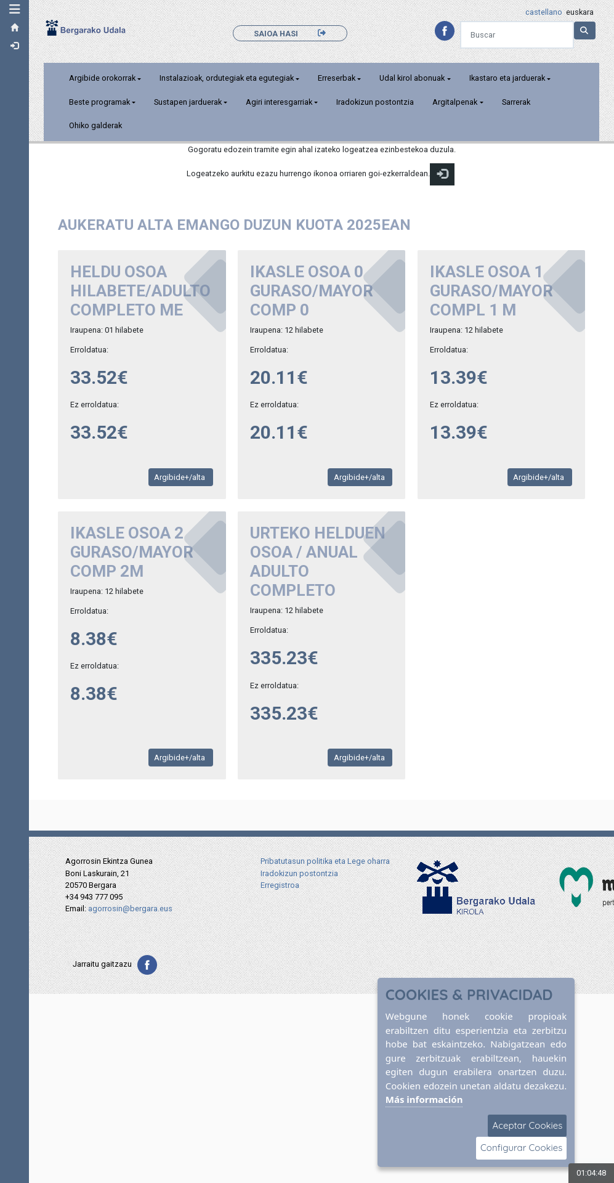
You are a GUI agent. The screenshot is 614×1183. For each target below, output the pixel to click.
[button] (15, 9)
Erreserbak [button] (338, 78)
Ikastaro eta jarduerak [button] (508, 78)
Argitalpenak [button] (456, 102)
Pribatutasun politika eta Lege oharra (325, 861)
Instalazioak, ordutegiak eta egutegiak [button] (228, 78)
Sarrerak (517, 102)
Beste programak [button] (100, 102)
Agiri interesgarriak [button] (281, 102)
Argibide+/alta (181, 477)
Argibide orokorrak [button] (103, 78)
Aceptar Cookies (527, 1125)
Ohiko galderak (96, 125)
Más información (424, 1099)
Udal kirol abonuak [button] (413, 78)
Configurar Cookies (521, 1147)
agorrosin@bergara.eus (130, 908)
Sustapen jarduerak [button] (190, 102)
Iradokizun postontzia (377, 102)
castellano (543, 12)
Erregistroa (280, 885)
